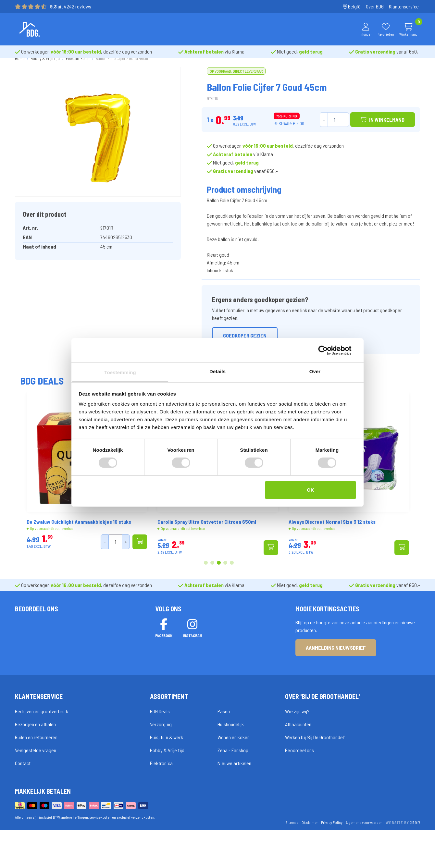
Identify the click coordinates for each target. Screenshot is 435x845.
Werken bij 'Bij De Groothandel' (314, 752)
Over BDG (375, 6)
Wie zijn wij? (297, 726)
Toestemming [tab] (120, 372)
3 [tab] (219, 574)
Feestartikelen (78, 69)
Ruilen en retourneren (36, 752)
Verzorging (161, 739)
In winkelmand (382, 131)
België (352, 6)
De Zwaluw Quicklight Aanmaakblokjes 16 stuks (161, 533)
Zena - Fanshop (233, 765)
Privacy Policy (331, 837)
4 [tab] (225, 574)
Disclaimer (310, 837)
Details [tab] (217, 371)
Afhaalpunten (298, 739)
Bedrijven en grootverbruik (41, 726)
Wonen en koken (234, 752)
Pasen (224, 726)
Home (19, 69)
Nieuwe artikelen (234, 778)
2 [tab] (212, 574)
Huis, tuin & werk (166, 752)
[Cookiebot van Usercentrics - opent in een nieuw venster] (328, 350)
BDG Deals (160, 726)
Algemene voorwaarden (364, 837)
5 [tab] (231, 574)
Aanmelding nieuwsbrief (336, 662)
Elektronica (161, 778)
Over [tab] (315, 371)
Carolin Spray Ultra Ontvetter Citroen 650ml (289, 533)
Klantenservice (404, 6)
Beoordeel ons (299, 765)
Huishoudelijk (231, 739)
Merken (170, 29)
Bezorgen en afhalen (35, 739)
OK (310, 490)
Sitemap (292, 837)
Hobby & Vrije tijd (45, 69)
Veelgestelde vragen (35, 765)
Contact (23, 778)
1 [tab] (206, 574)
